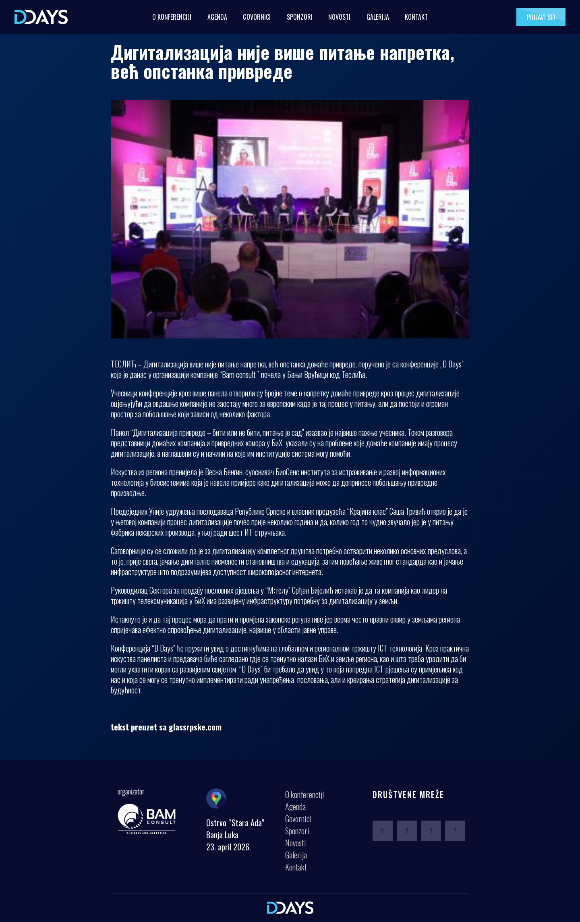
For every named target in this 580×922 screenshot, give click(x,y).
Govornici (257, 17)
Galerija (378, 17)
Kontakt (416, 17)
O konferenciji (171, 17)
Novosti (339, 17)
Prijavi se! (541, 17)
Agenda (217, 17)
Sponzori (300, 17)
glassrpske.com (195, 727)
